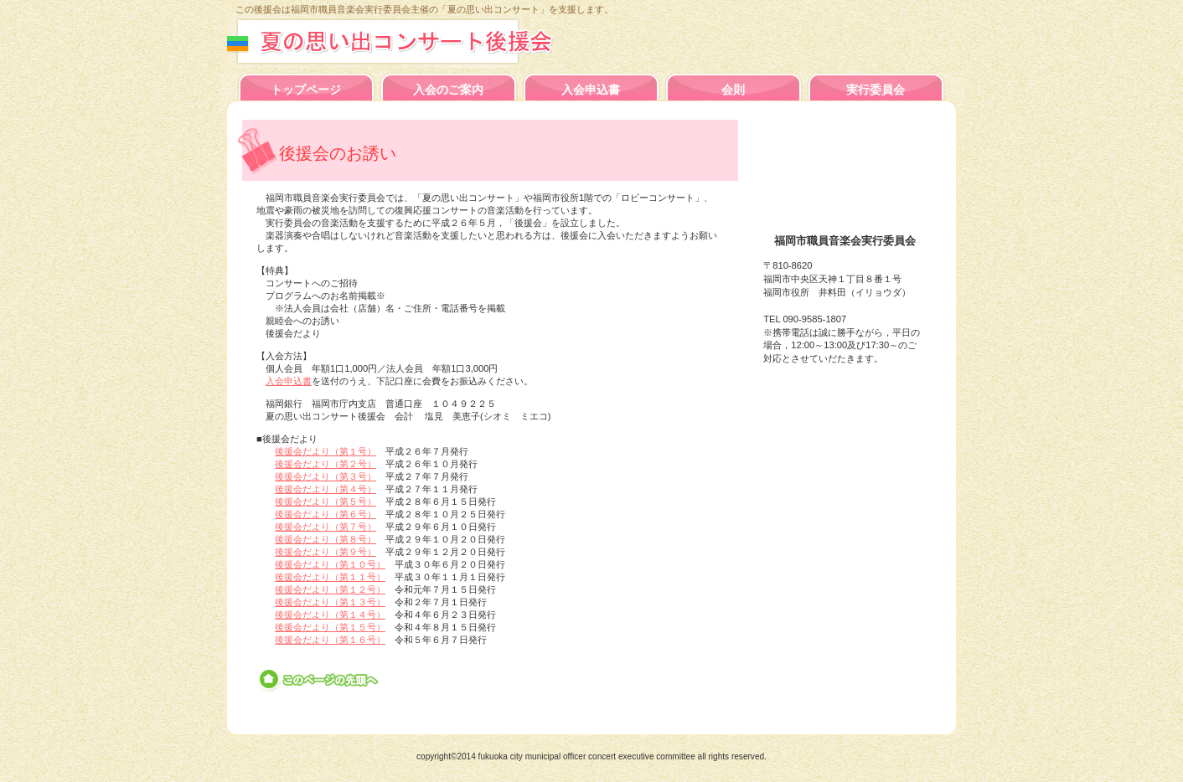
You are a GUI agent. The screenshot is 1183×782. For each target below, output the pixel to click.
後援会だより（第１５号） (330, 627)
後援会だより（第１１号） (330, 577)
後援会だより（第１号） (325, 451)
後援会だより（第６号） (325, 514)
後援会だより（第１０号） (330, 564)
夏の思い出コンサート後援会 (409, 41)
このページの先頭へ (319, 679)
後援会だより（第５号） (325, 501)
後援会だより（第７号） (325, 527)
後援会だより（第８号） (325, 539)
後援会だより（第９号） (325, 552)
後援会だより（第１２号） (330, 589)
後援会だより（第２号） (325, 464)
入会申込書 (289, 381)
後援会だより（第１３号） (330, 602)
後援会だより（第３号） (325, 476)
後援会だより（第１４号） (330, 615)
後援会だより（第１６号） (330, 640)
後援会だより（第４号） (325, 489)
